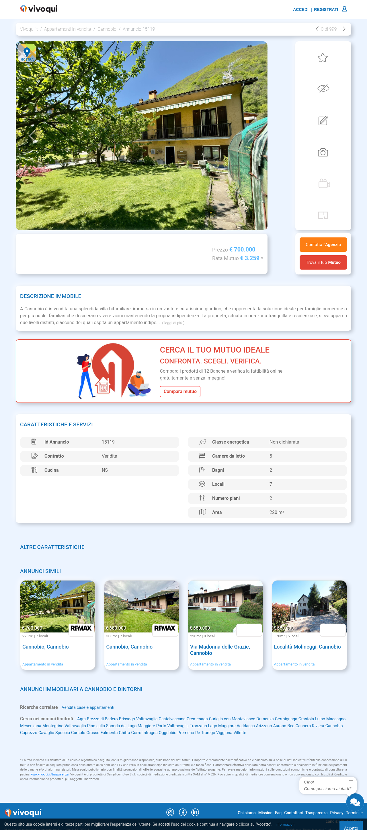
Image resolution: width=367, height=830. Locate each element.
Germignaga (308, 719)
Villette (27, 739)
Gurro (227, 733)
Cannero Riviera (61, 733)
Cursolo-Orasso (170, 733)
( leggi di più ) (173, 323)
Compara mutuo (180, 391)
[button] (32, 135)
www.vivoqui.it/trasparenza (49, 781)
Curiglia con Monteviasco (249, 719)
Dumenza (285, 719)
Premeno (282, 733)
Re (294, 733)
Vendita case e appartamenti (91, 707)
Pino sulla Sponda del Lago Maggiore (167, 726)
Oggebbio (261, 733)
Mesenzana (67, 726)
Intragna (242, 733)
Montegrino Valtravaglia (104, 726)
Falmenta (197, 733)
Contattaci (293, 812)
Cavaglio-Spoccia (136, 733)
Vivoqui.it (29, 29)
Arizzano (326, 726)
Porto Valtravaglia (224, 726)
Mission (265, 812)
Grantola (330, 719)
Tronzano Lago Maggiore (268, 726)
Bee (40, 733)
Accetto (344, 824)
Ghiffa (214, 733)
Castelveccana (182, 719)
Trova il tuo (323, 262)
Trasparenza (316, 812)
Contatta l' (323, 244)
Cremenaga (210, 719)
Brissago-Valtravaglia (144, 719)
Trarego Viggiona (315, 733)
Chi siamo (246, 812)
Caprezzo (108, 733)
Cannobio (106, 29)
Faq (278, 812)
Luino (25, 726)
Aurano (27, 733)
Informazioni (287, 824)
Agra (82, 719)
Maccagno (43, 726)
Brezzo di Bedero (105, 719)
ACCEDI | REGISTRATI (320, 9)
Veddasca (306, 726)
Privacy (336, 812)
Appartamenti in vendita (67, 29)
